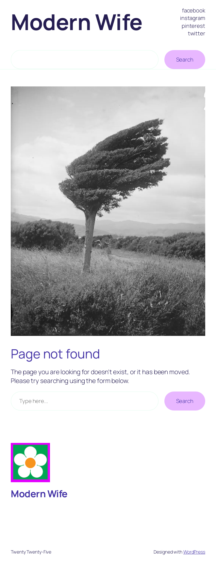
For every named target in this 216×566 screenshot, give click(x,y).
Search (184, 59)
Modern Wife (76, 22)
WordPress (194, 552)
